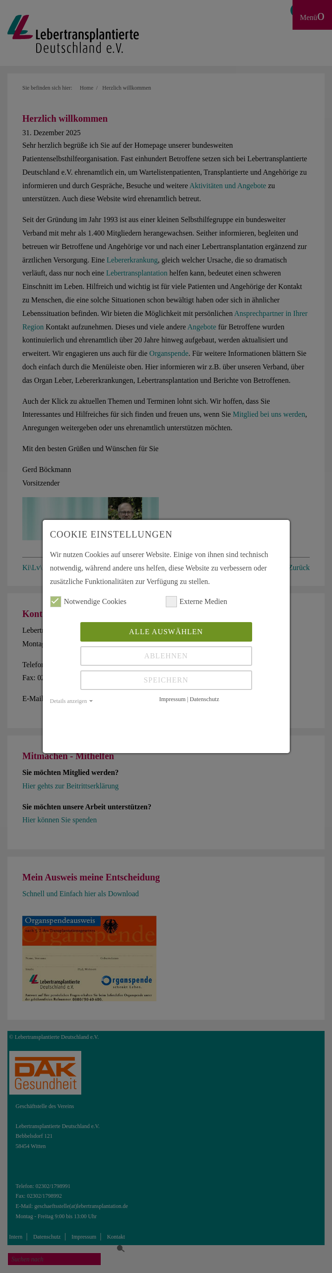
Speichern (165, 680)
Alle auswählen (166, 632)
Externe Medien (197, 601)
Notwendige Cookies (88, 601)
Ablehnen (166, 656)
